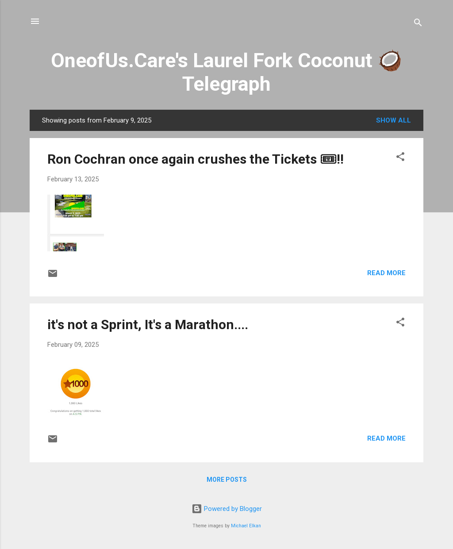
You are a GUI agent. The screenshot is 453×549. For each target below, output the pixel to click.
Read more (386, 273)
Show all (393, 120)
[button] (400, 158)
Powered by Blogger (227, 509)
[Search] (418, 24)
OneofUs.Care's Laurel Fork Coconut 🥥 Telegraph (226, 72)
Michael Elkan (246, 526)
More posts (227, 479)
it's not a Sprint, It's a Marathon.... (147, 324)
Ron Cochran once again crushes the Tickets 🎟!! (195, 159)
